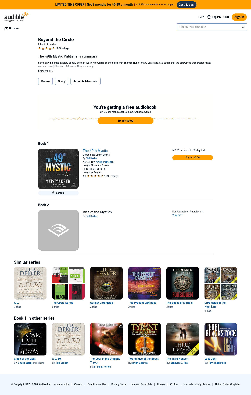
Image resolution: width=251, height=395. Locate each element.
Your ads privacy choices (197, 384)
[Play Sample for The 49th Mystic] (58, 193)
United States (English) (227, 384)
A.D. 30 (56, 359)
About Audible (61, 384)
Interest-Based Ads (141, 384)
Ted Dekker (92, 158)
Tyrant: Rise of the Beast (143, 359)
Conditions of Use (97, 384)
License (161, 384)
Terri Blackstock (217, 362)
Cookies (174, 384)
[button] (46, 70)
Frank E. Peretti (102, 366)
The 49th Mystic (95, 151)
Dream (45, 81)
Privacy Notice (118, 384)
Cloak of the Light (24, 359)
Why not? (177, 215)
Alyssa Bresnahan (105, 162)
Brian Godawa (140, 362)
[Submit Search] (244, 26)
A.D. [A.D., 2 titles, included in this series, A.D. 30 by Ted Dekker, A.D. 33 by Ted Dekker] (16, 303)
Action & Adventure (86, 81)
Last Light (210, 359)
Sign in (239, 17)
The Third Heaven (177, 359)
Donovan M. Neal (179, 362)
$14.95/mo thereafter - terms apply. (114, 4)
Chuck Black (24, 362)
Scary (61, 81)
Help (201, 17)
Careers (78, 384)
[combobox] (212, 26)
